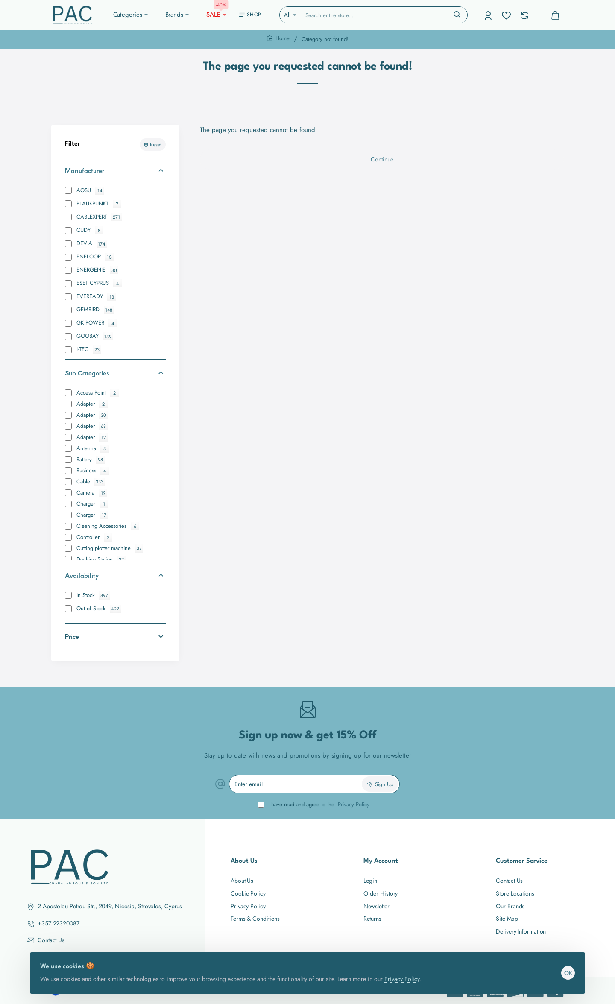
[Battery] (68, 459)
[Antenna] (68, 448)
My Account (380, 861)
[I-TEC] (68, 349)
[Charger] (68, 504)
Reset (155, 145)
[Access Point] (68, 392)
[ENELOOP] (68, 257)
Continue (382, 166)
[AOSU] (68, 190)
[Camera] (68, 492)
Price (72, 636)
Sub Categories (87, 373)
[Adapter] (68, 404)
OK (565, 966)
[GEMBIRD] (68, 310)
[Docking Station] (68, 559)
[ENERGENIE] (68, 270)
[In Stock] (68, 595)
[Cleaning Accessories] (68, 526)
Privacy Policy (405, 972)
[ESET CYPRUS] (68, 283)
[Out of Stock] (68, 608)
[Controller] (68, 537)
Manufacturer (84, 170)
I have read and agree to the (314, 804)
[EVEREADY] (68, 296)
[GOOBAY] (68, 336)
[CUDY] (68, 230)
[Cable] (68, 481)
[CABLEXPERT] (68, 217)
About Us (244, 861)
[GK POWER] (68, 323)
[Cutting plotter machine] (68, 548)
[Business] (68, 470)
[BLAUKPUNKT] (68, 203)
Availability (82, 575)
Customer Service (522, 861)
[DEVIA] (68, 243)
